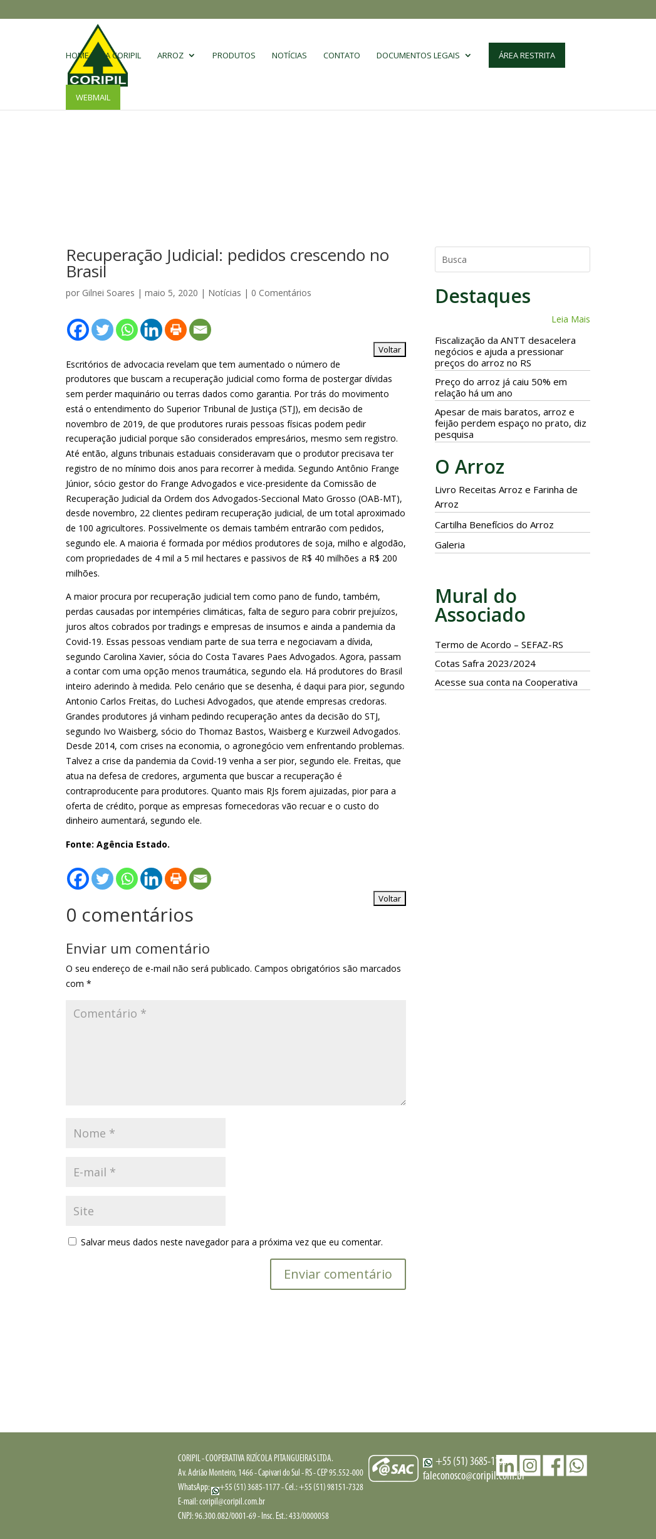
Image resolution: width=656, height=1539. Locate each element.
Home (77, 57)
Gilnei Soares (108, 293)
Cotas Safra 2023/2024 (485, 663)
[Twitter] (102, 330)
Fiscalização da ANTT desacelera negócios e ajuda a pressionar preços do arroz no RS (505, 351)
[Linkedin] (151, 330)
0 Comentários (281, 293)
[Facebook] (78, 330)
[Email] (200, 330)
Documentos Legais (418, 57)
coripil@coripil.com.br (232, 1502)
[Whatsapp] (127, 330)
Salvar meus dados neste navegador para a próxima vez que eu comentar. (232, 1242)
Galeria (450, 544)
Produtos (234, 57)
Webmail (93, 98)
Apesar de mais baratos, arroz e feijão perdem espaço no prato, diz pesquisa (510, 422)
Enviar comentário (338, 1273)
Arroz (170, 57)
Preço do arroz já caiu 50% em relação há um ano (501, 387)
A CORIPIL (123, 57)
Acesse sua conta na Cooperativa (506, 682)
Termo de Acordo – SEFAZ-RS (499, 644)
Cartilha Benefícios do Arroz (494, 524)
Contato (341, 57)
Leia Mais (570, 319)
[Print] (176, 330)
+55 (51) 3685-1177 (245, 1488)
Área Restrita (527, 56)
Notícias (289, 57)
